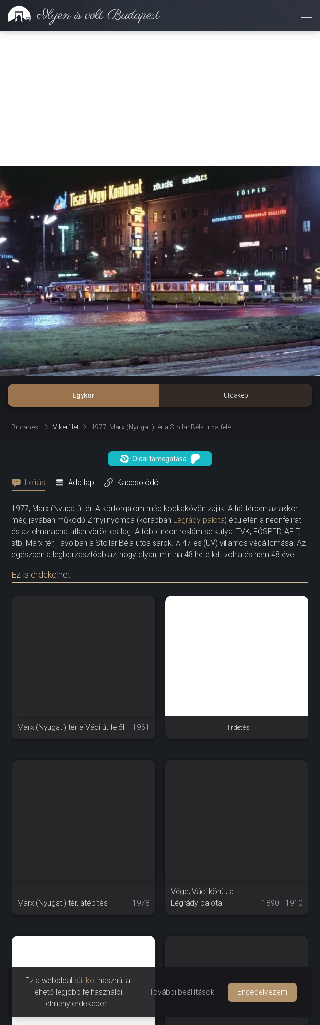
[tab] (31, 482)
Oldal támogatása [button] (160, 459)
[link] (80, 15)
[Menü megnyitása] (306, 15)
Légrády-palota (199, 519)
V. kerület (66, 427)
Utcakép (236, 395)
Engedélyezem (262, 992)
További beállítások (181, 992)
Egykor (83, 395)
